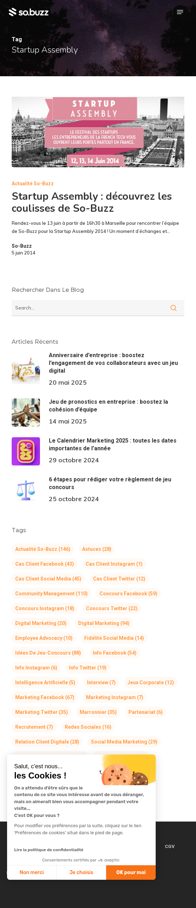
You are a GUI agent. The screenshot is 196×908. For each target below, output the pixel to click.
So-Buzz (22, 246)
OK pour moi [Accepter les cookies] (131, 873)
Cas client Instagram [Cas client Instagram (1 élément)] (114, 564)
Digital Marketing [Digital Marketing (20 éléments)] (41, 623)
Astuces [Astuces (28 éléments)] (96, 549)
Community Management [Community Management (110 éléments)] (51, 593)
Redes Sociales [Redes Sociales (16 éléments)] (88, 727)
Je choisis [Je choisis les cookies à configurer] (81, 873)
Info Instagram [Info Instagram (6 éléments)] (36, 668)
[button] (180, 12)
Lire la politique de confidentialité (48, 849)
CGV (170, 846)
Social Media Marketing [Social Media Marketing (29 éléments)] (124, 742)
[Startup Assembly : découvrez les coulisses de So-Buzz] (98, 132)
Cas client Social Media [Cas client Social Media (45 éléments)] (48, 579)
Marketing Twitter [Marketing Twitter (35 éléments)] (41, 712)
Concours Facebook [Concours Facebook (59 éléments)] (128, 593)
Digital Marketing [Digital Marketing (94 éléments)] (103, 623)
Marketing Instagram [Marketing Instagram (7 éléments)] (114, 697)
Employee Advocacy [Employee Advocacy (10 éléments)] (44, 638)
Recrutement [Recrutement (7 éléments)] (34, 727)
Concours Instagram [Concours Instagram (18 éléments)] (44, 608)
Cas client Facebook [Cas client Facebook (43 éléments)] (44, 564)
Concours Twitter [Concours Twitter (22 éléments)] (112, 608)
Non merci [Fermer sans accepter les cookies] (31, 873)
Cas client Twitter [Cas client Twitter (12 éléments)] (119, 579)
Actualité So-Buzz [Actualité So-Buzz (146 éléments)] (42, 549)
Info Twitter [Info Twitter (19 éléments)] (87, 668)
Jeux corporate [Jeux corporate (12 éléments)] (150, 682)
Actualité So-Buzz (33, 183)
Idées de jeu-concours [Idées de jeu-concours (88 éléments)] (48, 653)
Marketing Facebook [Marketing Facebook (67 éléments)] (44, 697)
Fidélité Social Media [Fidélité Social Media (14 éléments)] (114, 638)
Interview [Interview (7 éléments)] (101, 682)
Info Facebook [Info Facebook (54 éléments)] (115, 653)
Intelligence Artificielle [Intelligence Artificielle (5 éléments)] (45, 682)
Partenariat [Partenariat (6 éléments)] (145, 712)
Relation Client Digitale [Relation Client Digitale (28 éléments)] (47, 742)
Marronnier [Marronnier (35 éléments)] (98, 712)
